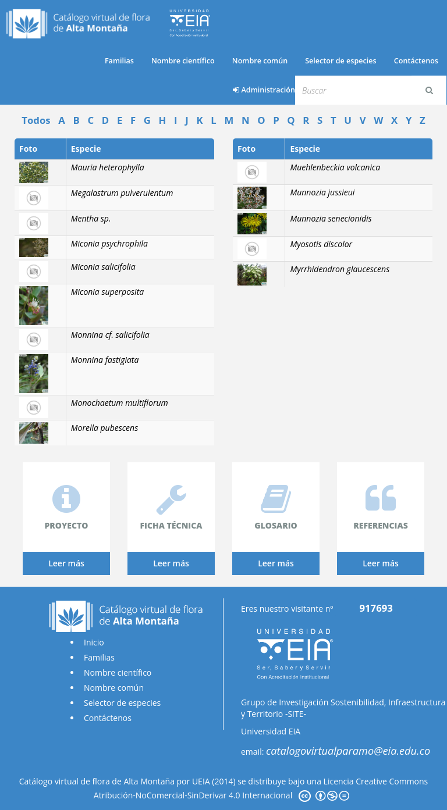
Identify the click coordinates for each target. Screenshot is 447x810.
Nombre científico (183, 61)
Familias (119, 61)
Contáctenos (416, 61)
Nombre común (260, 61)
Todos (36, 120)
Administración (264, 90)
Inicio (94, 642)
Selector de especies (341, 61)
